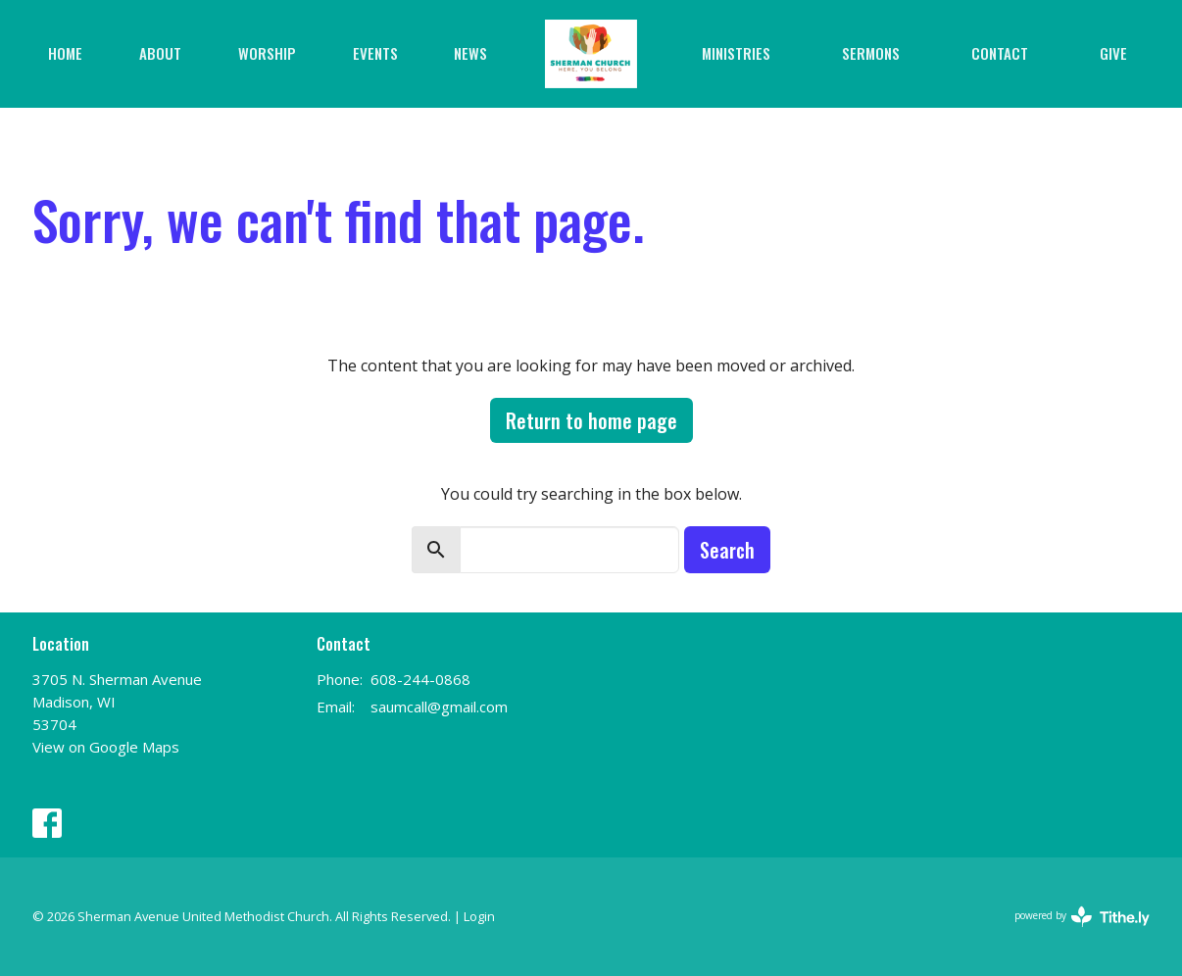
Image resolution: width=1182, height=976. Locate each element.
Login (479, 916)
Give (1113, 53)
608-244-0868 (420, 679)
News (470, 53)
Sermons (871, 53)
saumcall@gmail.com (439, 706)
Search (727, 549)
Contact (999, 53)
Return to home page (591, 420)
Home (65, 53)
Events (375, 53)
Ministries (736, 53)
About (160, 53)
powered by (1082, 916)
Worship (267, 53)
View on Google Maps (105, 746)
